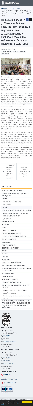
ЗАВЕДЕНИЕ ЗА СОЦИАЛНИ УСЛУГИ (12, 191)
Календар (5, 224)
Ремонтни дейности (9, 245)
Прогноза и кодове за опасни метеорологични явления (17, 297)
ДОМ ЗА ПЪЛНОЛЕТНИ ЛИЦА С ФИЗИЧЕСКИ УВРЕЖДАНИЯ (15, 195)
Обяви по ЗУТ (6, 242)
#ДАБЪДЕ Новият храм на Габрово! (13, 265)
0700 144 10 (6, 375)
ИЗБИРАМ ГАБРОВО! (8, 222)
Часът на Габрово (8, 273)
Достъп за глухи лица (9, 383)
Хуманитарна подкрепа (10, 279)
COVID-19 (4, 199)
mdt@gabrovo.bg (8, 363)
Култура (4, 51)
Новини (18, 8)
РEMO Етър (15, 51)
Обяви (4, 227)
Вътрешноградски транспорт (12, 282)
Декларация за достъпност (9, 379)
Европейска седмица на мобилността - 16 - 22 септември (16, 269)
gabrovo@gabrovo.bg (9, 341)
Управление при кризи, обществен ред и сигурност (16, 286)
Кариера (5, 254)
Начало (4, 8)
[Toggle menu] (29, 3)
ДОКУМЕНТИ (7, 219)
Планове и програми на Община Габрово (15, 290)
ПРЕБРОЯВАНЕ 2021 (8, 276)
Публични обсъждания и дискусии (14, 236)
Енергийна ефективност (10, 248)
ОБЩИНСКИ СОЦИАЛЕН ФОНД (12, 201)
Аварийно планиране (9, 293)
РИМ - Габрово (5, 53)
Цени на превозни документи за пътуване (16, 210)
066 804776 (6, 361)
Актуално (11, 8)
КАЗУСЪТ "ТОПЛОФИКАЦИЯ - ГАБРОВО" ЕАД (15, 213)
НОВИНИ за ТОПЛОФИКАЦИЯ (11, 216)
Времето (5, 257)
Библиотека (22, 51)
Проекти (9, 51)
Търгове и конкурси (9, 239)
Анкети (4, 251)
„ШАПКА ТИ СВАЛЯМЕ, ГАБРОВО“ (11, 233)
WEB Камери (6, 260)
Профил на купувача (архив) (11, 262)
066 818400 (6, 336)
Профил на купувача (9, 230)
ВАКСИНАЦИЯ (7, 204)
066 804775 (6, 358)
